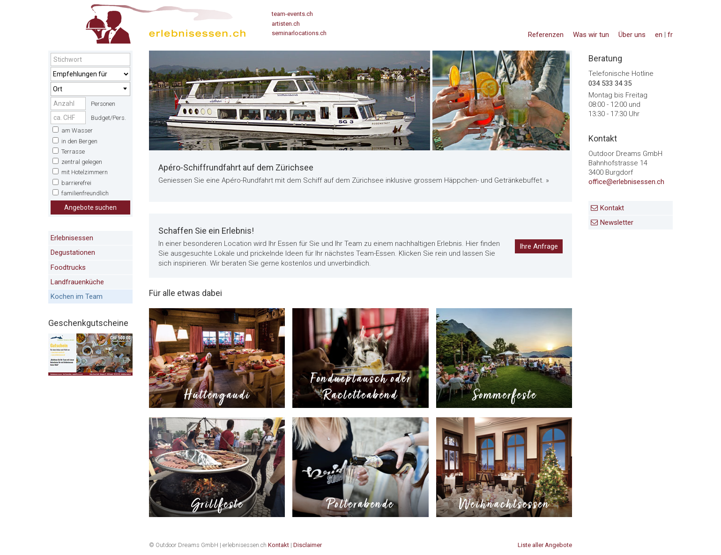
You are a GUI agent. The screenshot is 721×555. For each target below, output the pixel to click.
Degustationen (73, 252)
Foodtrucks (68, 267)
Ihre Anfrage (539, 246)
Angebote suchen (90, 207)
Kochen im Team (77, 296)
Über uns (632, 34)
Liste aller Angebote (545, 544)
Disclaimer (307, 544)
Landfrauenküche (77, 282)
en (658, 34)
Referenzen (546, 34)
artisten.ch (286, 23)
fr (670, 34)
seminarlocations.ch (299, 33)
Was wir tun (591, 34)
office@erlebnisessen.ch (626, 182)
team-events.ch (292, 13)
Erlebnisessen (72, 238)
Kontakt (612, 208)
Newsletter (616, 222)
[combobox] (90, 89)
